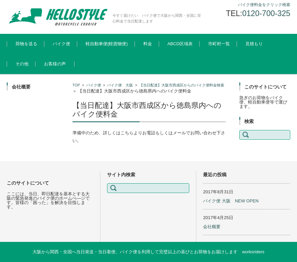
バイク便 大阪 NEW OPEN (230, 200)
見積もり (254, 43)
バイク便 (61, 43)
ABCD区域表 (180, 43)
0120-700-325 (266, 13)
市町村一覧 (219, 43)
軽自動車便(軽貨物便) (107, 43)
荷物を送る (26, 43)
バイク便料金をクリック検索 (264, 4)
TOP (76, 85)
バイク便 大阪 (120, 85)
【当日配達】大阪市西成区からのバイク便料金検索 (181, 85)
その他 (22, 63)
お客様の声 (55, 63)
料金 (147, 43)
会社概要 (211, 226)
